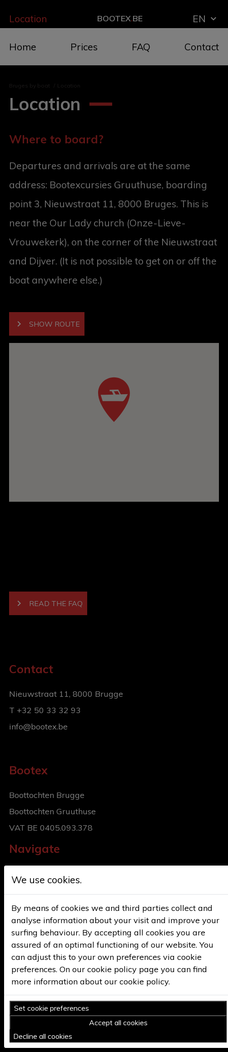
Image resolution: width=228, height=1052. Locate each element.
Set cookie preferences (51, 1008)
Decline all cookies (42, 1036)
